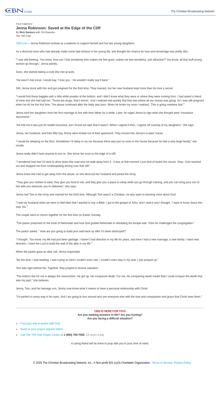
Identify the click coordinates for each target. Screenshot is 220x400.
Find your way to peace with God (40, 323)
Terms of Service (162, 362)
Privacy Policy (182, 362)
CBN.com (21, 43)
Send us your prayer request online (41, 329)
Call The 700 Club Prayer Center (40, 334)
